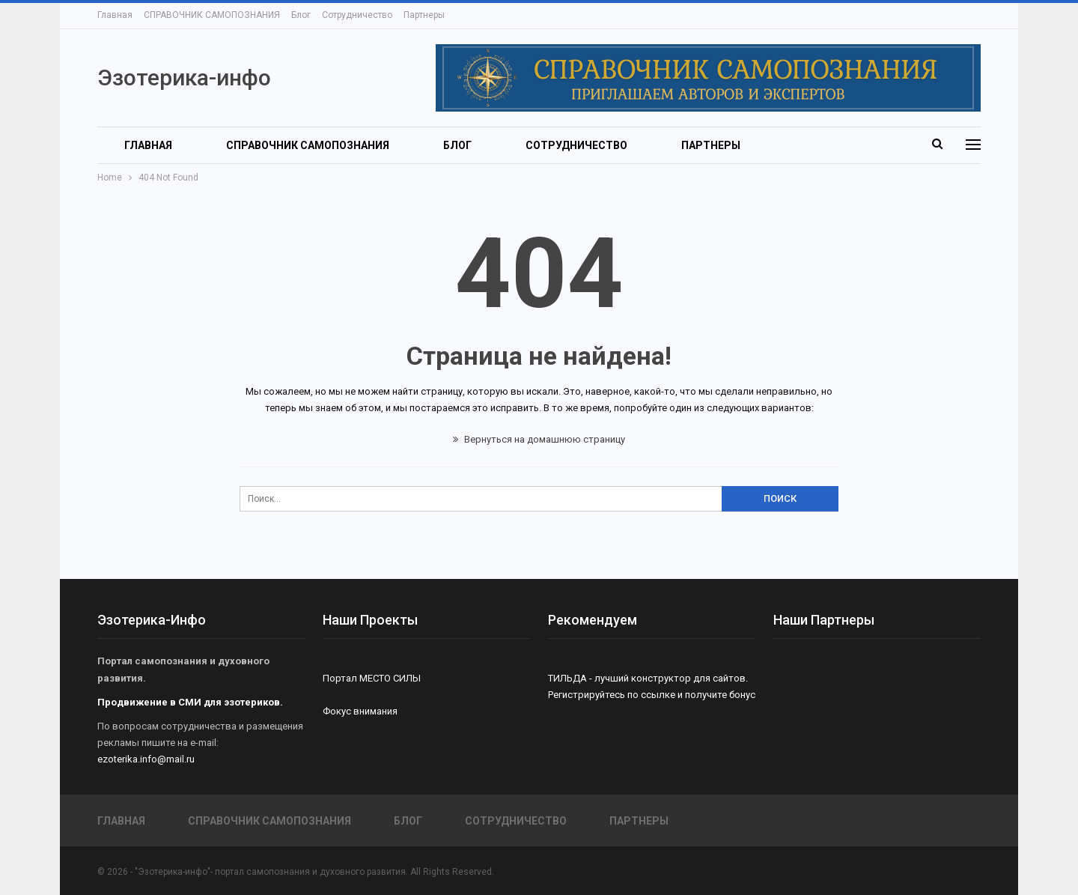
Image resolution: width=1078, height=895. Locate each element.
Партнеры (424, 15)
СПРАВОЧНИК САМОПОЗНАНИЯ (212, 15)
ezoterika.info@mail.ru (146, 759)
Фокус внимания (360, 711)
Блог (301, 15)
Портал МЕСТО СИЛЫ (372, 678)
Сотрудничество (357, 15)
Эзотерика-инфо (184, 77)
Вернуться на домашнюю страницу (539, 439)
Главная (115, 15)
